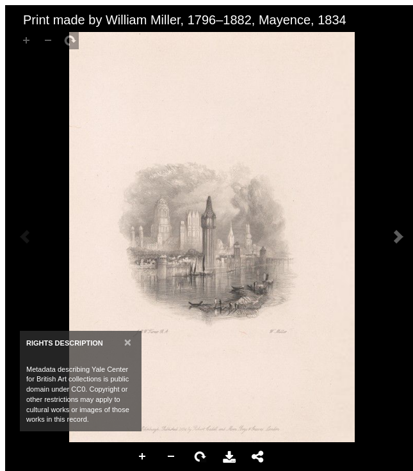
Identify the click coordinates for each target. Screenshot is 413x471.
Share (258, 457)
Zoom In (142, 457)
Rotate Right (200, 457)
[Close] (127, 342)
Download (229, 457)
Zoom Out (171, 457)
